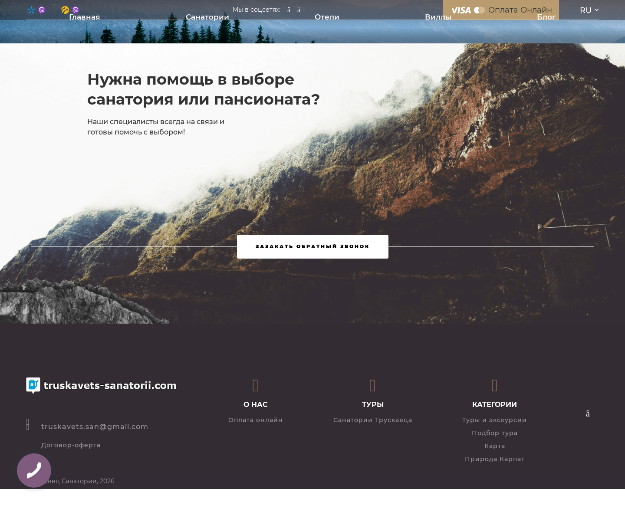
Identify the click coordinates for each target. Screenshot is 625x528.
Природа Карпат (495, 459)
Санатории (207, 16)
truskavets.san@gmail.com (94, 427)
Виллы (438, 16)
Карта (494, 446)
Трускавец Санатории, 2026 (70, 481)
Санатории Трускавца (372, 420)
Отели (327, 16)
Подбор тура (495, 433)
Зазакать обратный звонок (313, 246)
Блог (546, 16)
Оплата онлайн (255, 420)
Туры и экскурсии (494, 420)
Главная (84, 16)
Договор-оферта (71, 445)
